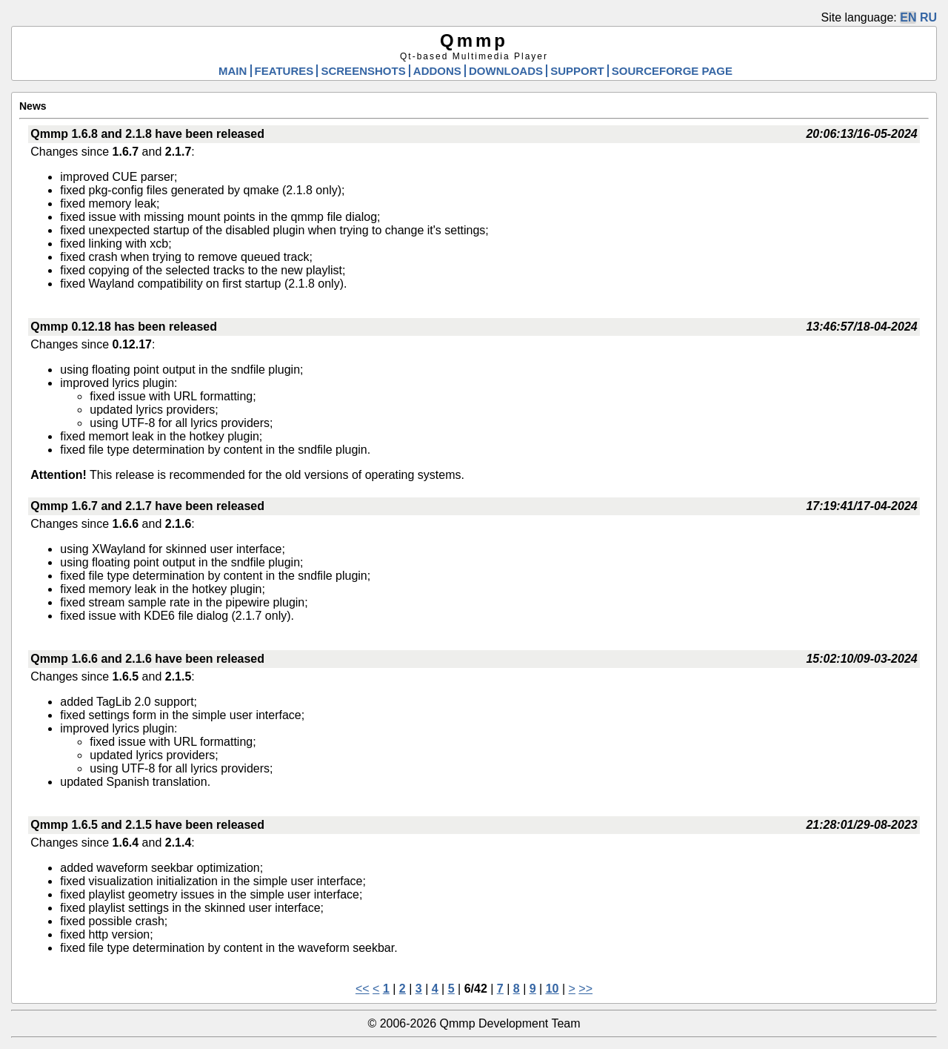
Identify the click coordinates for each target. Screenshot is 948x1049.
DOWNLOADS (506, 70)
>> (585, 988)
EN (908, 17)
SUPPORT (577, 70)
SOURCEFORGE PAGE (672, 70)
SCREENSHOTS (363, 70)
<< (363, 988)
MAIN (232, 70)
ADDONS (437, 70)
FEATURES (284, 70)
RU (928, 17)
